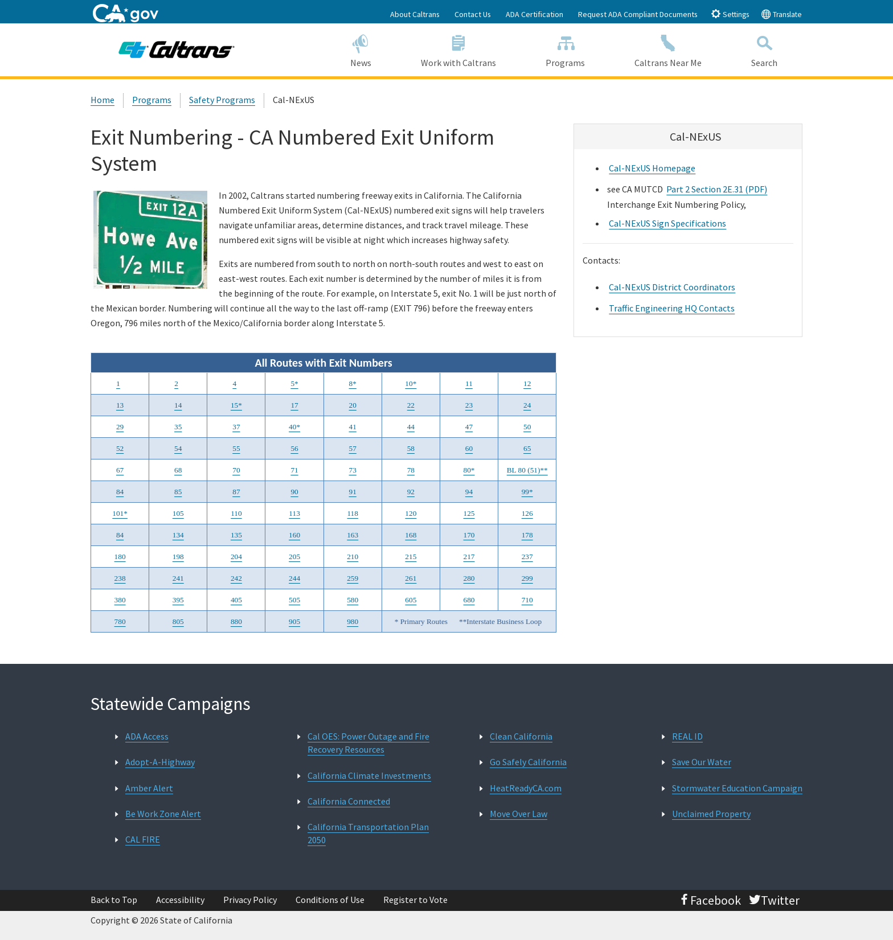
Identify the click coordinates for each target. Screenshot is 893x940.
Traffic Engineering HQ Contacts (672, 308)
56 (294, 448)
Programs (565, 49)
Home (102, 99)
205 (294, 556)
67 (120, 470)
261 (410, 578)
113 (294, 513)
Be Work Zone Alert (163, 813)
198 (178, 556)
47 (469, 426)
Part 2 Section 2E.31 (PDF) (716, 189)
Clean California (521, 736)
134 (178, 535)
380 (120, 600)
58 (411, 448)
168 (410, 535)
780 (120, 621)
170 (469, 535)
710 (527, 600)
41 (353, 426)
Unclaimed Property (711, 813)
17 (294, 405)
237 (527, 556)
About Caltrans (415, 14)
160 (294, 535)
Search (764, 49)
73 (353, 470)
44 (411, 426)
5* (294, 383)
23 (469, 405)
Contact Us (472, 14)
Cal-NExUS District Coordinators (672, 287)
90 (294, 491)
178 (527, 535)
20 (353, 405)
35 (178, 426)
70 (236, 470)
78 (411, 470)
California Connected (349, 801)
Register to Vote (415, 899)
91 (353, 491)
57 (353, 448)
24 (527, 405)
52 (120, 448)
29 (120, 426)
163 (352, 535)
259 (352, 578)
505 (294, 600)
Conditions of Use (330, 899)
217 (469, 556)
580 (352, 600)
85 (178, 491)
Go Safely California (528, 761)
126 (527, 513)
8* (353, 383)
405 (236, 600)
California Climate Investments (369, 775)
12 (527, 383)
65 (527, 448)
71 (294, 470)
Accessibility (180, 899)
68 (178, 470)
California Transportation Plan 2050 (368, 833)
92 (411, 491)
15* (236, 405)
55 (236, 448)
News (360, 49)
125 (469, 513)
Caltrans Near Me (668, 49)
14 (178, 405)
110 (236, 513)
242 (236, 578)
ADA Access (147, 736)
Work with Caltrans (458, 49)
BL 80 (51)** (527, 470)
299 (527, 578)
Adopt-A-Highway (160, 761)
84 (120, 491)
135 (236, 535)
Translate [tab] (781, 14)
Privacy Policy (250, 899)
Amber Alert (149, 788)
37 (236, 426)
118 (352, 513)
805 (178, 621)
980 (352, 621)
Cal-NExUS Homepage (652, 168)
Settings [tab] (730, 14)
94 (469, 491)
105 (178, 513)
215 (410, 556)
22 (411, 405)
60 (469, 448)
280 (469, 578)
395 (178, 600)
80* (469, 470)
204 (236, 556)
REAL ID (687, 736)
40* (294, 426)
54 (178, 448)
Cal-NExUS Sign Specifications (667, 223)
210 (352, 556)
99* (527, 491)
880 (236, 621)
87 (236, 491)
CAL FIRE (142, 839)
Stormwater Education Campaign (737, 788)
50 (527, 426)
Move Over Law (518, 813)
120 (410, 513)
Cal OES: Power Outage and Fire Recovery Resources (368, 742)
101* (120, 513)
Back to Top (114, 899)
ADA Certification (534, 14)
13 (120, 405)
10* (410, 383)
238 (120, 578)
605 (410, 600)
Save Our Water (701, 761)
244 (294, 578)
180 (120, 556)
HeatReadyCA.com (526, 788)
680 (469, 600)
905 (294, 621)
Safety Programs (222, 99)
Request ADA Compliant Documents (638, 14)
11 (469, 383)
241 (178, 578)
